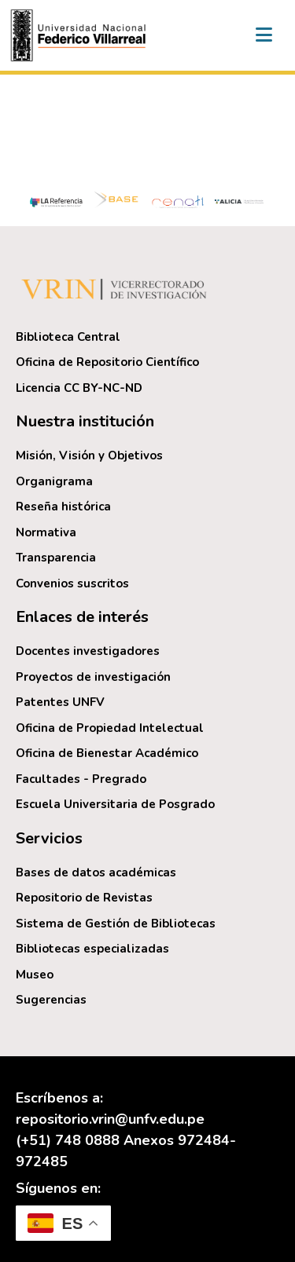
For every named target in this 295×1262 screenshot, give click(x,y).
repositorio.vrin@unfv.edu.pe (110, 1119)
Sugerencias (51, 1000)
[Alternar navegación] (264, 35)
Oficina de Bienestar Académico (107, 753)
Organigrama (54, 481)
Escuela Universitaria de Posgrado (115, 804)
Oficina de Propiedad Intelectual (110, 728)
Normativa (46, 532)
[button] (80, 35)
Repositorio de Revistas (84, 897)
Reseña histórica (63, 506)
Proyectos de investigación (93, 677)
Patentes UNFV (60, 702)
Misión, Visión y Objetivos (89, 455)
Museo (34, 974)
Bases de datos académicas (96, 872)
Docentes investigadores (88, 651)
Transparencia (56, 557)
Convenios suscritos (72, 583)
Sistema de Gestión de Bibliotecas (116, 923)
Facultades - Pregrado (81, 779)
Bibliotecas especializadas (92, 949)
